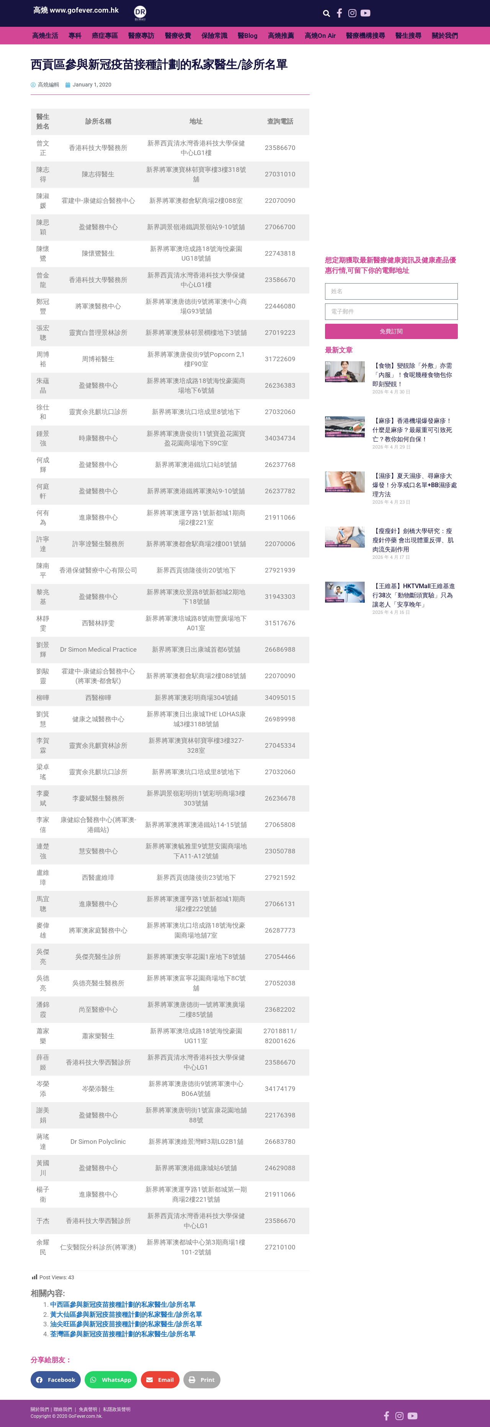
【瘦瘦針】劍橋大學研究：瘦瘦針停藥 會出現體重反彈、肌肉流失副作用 (413, 540)
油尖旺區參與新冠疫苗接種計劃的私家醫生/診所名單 (126, 1324)
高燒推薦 (281, 35)
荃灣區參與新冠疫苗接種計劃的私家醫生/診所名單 (123, 1334)
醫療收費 (178, 35)
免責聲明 (88, 1409)
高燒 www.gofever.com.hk (76, 10)
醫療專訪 (141, 35)
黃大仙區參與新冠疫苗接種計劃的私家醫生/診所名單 (126, 1314)
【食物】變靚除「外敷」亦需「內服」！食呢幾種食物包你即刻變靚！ (412, 375)
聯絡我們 (63, 1409)
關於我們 (445, 35)
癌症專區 (105, 35)
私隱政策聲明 (117, 1409)
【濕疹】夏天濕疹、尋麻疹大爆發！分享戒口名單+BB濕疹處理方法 (414, 485)
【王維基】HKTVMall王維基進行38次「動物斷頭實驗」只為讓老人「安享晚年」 (413, 595)
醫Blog (248, 35)
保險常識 (214, 35)
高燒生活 (45, 35)
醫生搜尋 (408, 35)
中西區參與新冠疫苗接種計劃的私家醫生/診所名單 (123, 1304)
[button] (326, 13)
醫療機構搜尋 (365, 35)
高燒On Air (320, 35)
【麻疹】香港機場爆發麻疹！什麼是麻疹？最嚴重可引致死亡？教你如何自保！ (412, 430)
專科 (75, 35)
